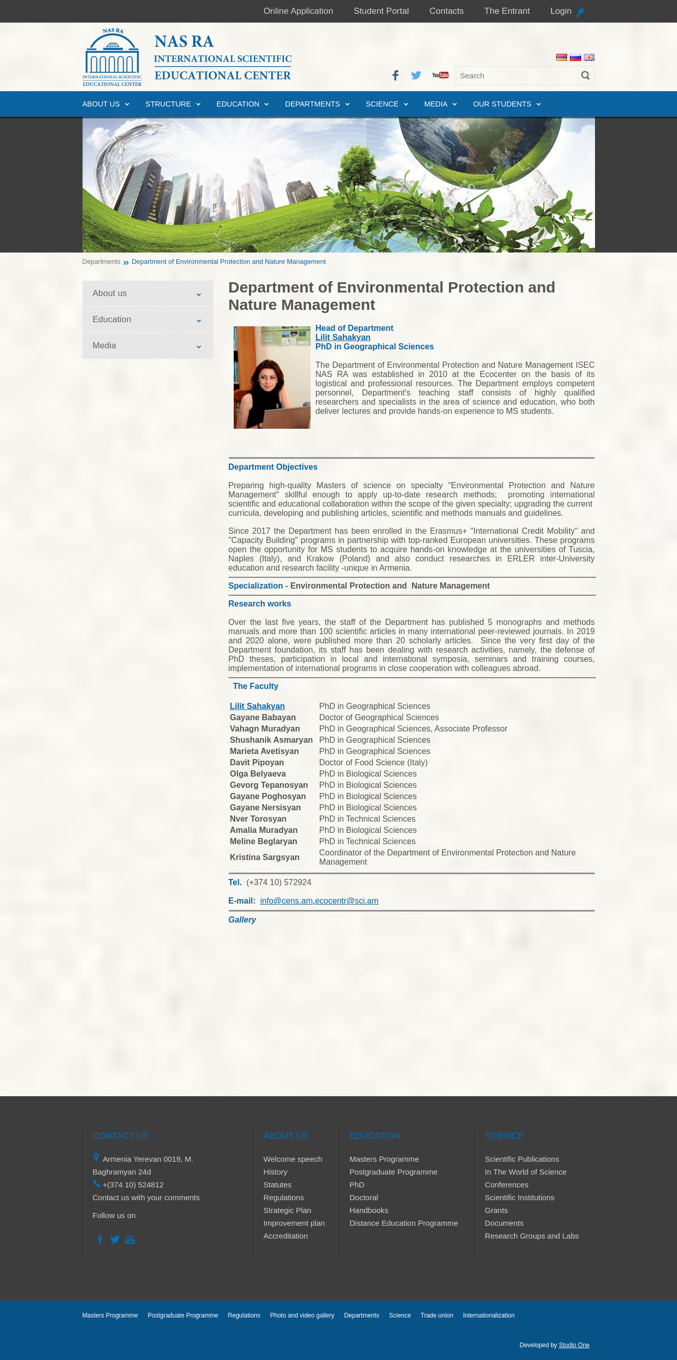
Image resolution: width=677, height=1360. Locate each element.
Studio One (574, 1345)
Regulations (283, 1197)
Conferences (506, 1184)
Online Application (298, 11)
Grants (496, 1210)
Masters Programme (384, 1159)
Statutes (277, 1184)
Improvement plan (294, 1223)
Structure (168, 104)
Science (382, 104)
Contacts (446, 11)
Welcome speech (292, 1159)
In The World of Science (526, 1171)
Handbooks (369, 1210)
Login (561, 11)
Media (436, 104)
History (275, 1171)
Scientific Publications (522, 1159)
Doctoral (364, 1197)
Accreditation (285, 1235)
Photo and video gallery (302, 1315)
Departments (312, 104)
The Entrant (507, 11)
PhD (357, 1184)
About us (101, 104)
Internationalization (489, 1315)
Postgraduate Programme (394, 1171)
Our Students (502, 104)
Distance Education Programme (404, 1223)
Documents (504, 1223)
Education (238, 104)
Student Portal (381, 11)
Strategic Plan (287, 1210)
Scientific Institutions (520, 1197)
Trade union (437, 1315)
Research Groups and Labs (532, 1235)
